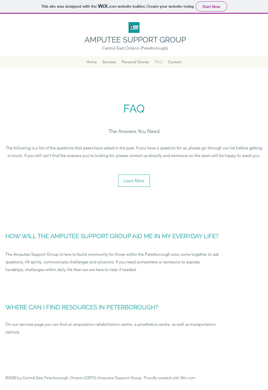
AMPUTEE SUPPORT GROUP (135, 39)
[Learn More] (134, 180)
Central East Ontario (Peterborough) (135, 48)
